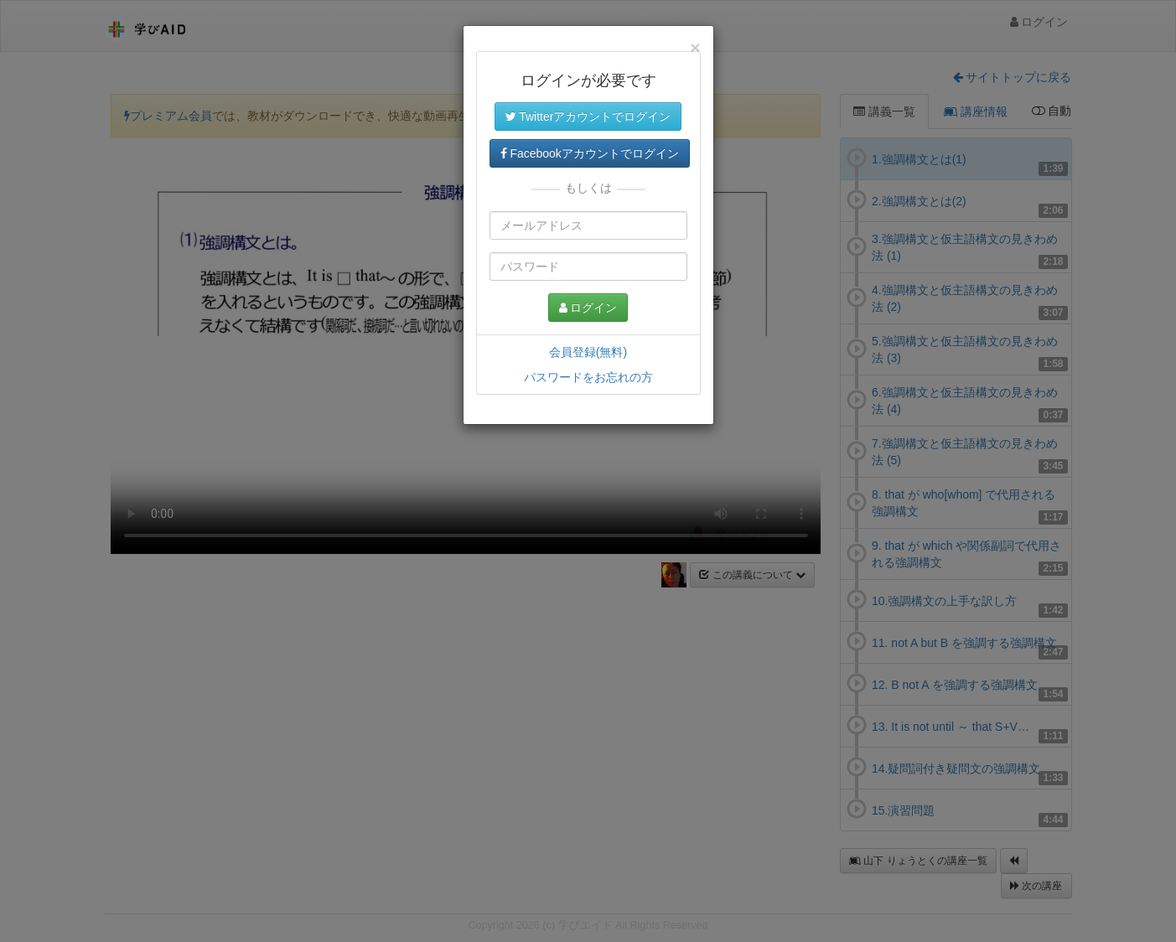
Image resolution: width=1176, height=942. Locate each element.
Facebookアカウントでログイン (589, 153)
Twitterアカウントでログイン (588, 116)
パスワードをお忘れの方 (588, 377)
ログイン (588, 307)
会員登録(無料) (588, 352)
